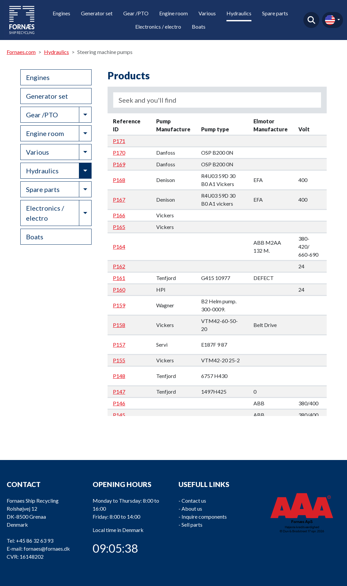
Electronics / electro (158, 26)
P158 (119, 325)
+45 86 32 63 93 (34, 540)
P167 (119, 199)
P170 (119, 152)
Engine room (173, 13)
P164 (119, 246)
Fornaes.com (21, 52)
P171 (119, 141)
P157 (119, 344)
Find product (311, 20)
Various (207, 13)
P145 (119, 415)
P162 (119, 266)
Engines (61, 13)
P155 (119, 360)
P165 (119, 227)
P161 (119, 278)
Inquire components (204, 516)
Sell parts (191, 524)
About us (191, 508)
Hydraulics (238, 13)
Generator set (97, 13)
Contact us (193, 500)
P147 (119, 391)
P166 (119, 215)
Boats (198, 26)
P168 (119, 180)
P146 (119, 403)
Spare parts (275, 13)
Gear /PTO (136, 13)
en (330, 20)
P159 (119, 305)
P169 (119, 164)
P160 (119, 289)
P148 (119, 376)
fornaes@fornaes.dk (47, 548)
